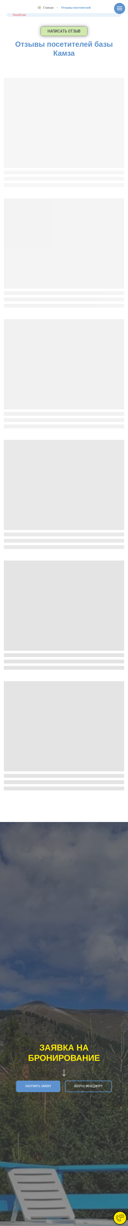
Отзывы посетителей (76, 7)
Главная (45, 7)
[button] (64, 31)
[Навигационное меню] (119, 8)
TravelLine (19, 14)
